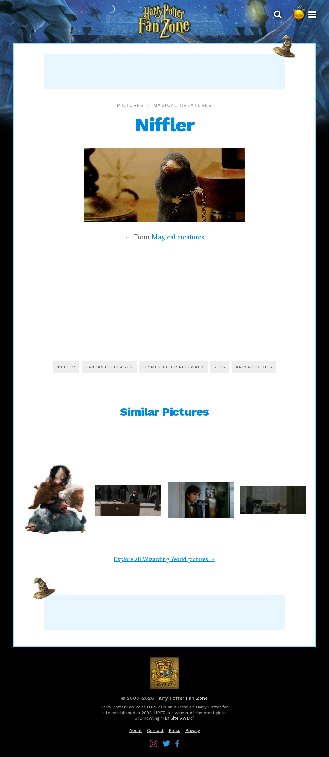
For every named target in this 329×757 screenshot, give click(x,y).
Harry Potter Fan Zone (182, 698)
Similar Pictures (164, 412)
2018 (220, 367)
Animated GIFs (254, 367)
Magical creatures (182, 105)
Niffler (66, 367)
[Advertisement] (164, 71)
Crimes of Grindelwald (173, 367)
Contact (155, 730)
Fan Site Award (177, 718)
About (135, 730)
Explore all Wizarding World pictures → (164, 559)
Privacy (192, 730)
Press (174, 730)
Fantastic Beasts (109, 367)
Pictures (130, 105)
